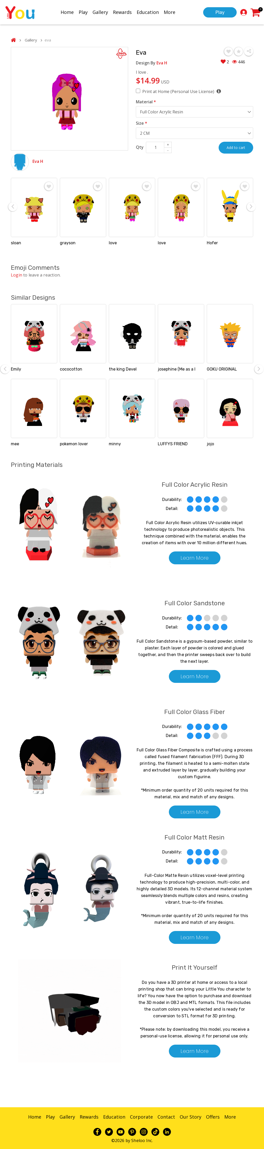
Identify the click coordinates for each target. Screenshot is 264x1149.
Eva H (37, 161)
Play (83, 12)
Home (67, 12)
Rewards (122, 12)
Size (141, 123)
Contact (166, 1117)
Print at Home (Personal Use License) (181, 91)
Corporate (141, 1117)
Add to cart (236, 147)
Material (146, 102)
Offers (213, 1117)
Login (16, 275)
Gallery (100, 12)
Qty (140, 147)
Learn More (194, 557)
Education (148, 12)
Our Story (190, 1117)
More (169, 12)
